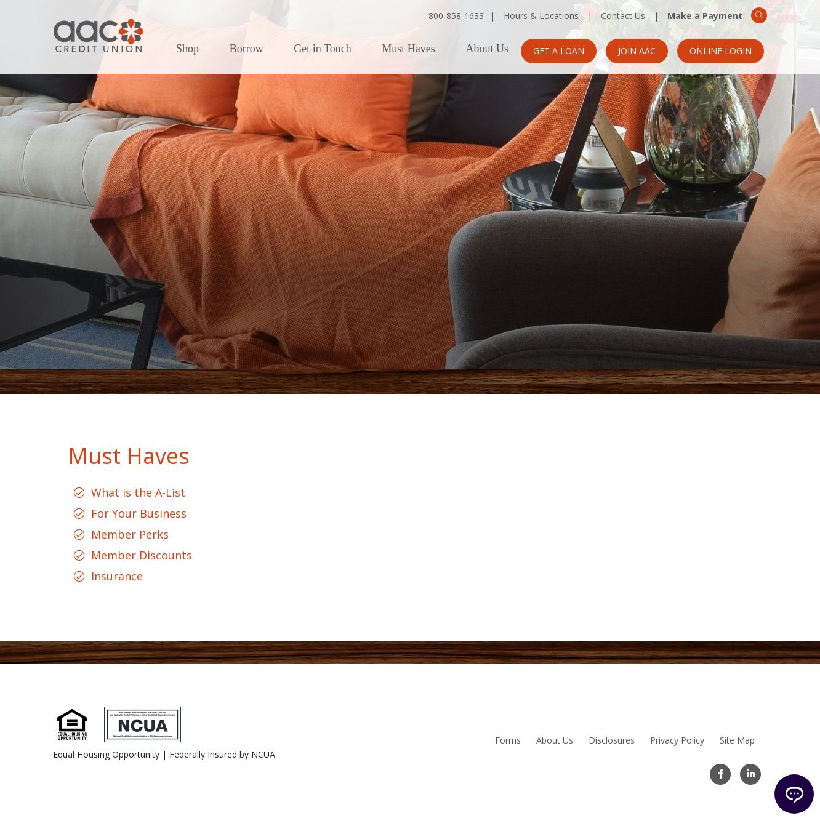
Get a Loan (558, 51)
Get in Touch (322, 49)
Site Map (737, 740)
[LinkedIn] (750, 774)
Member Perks (130, 534)
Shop (187, 49)
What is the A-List (138, 492)
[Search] (759, 15)
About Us (486, 49)
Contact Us (623, 16)
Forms (508, 740)
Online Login (720, 51)
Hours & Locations (541, 16)
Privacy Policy (677, 740)
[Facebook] (720, 774)
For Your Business (139, 513)
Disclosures (612, 740)
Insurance (117, 576)
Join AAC (637, 51)
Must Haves (408, 49)
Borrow (246, 49)
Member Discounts (141, 555)
